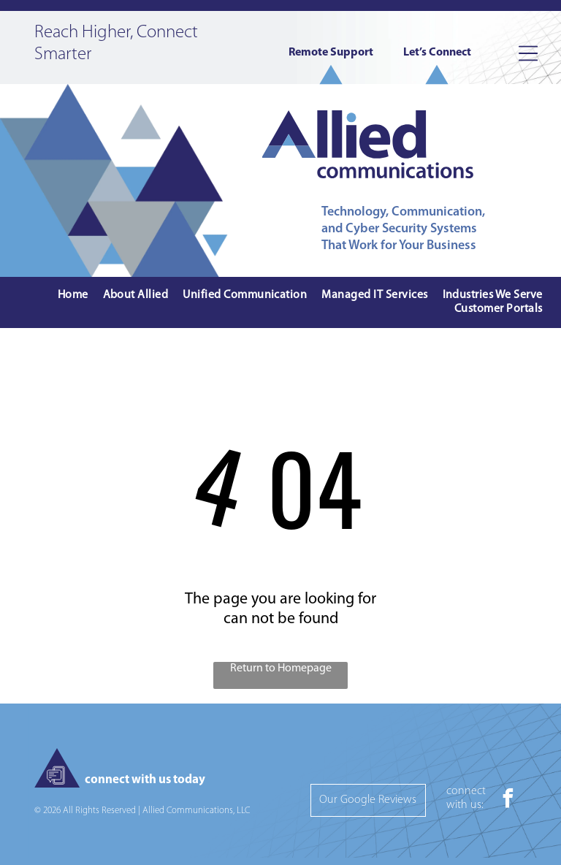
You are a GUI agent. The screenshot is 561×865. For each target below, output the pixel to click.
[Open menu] (528, 53)
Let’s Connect (437, 52)
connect (466, 791)
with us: (465, 805)
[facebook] (507, 800)
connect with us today (145, 780)
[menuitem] (73, 295)
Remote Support (331, 52)
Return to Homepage (281, 668)
